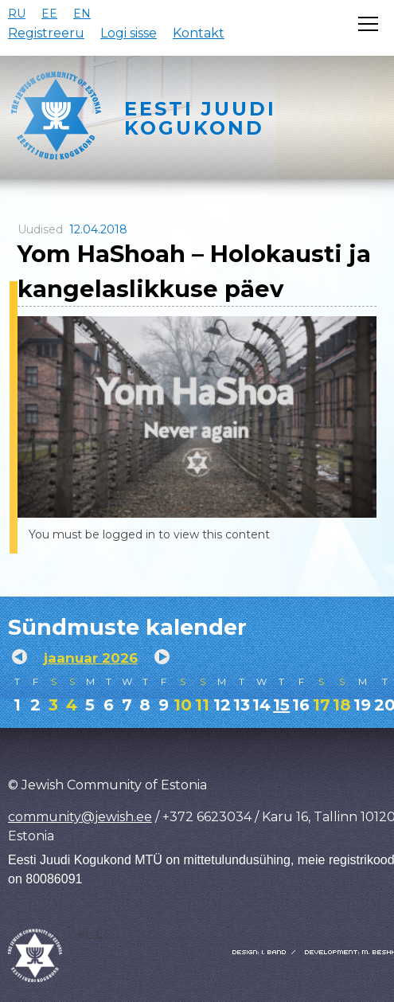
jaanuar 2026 (91, 658)
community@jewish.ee (80, 816)
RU (16, 13)
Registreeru (46, 33)
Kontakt (198, 33)
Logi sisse (128, 33)
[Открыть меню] (368, 24)
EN (82, 13)
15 (281, 704)
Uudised (40, 229)
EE (49, 13)
